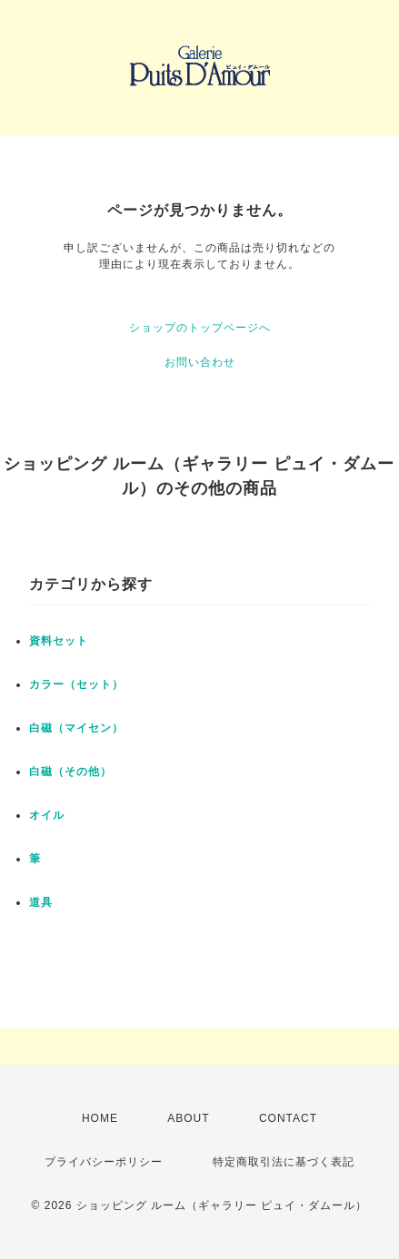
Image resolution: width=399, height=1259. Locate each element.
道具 (41, 902)
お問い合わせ (200, 362)
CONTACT (288, 1118)
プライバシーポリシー (104, 1162)
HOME (100, 1118)
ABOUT (188, 1118)
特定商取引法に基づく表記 (283, 1162)
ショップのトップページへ (200, 327)
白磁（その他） (70, 771)
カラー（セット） (76, 684)
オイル (47, 815)
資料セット (58, 640)
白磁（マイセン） (76, 728)
